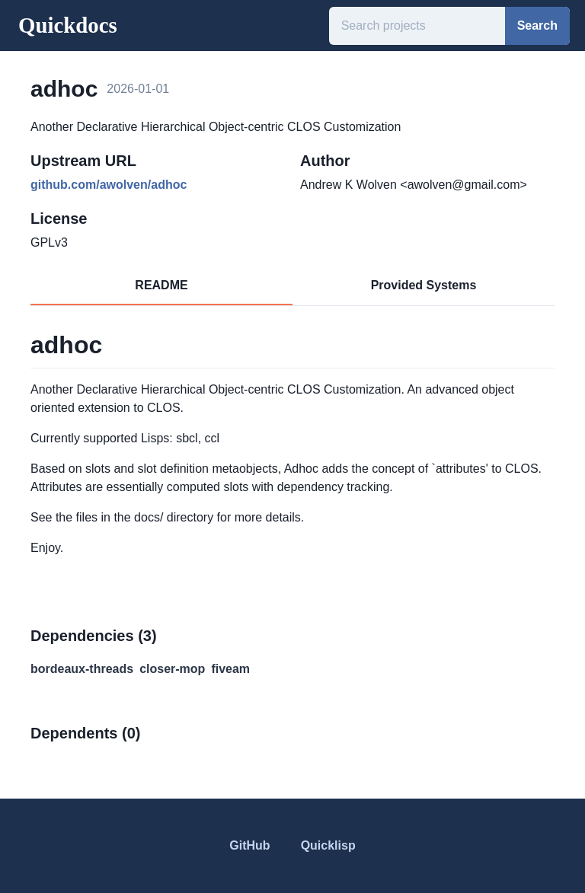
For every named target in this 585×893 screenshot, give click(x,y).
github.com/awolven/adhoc (108, 184)
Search (537, 25)
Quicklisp (328, 845)
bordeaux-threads (81, 668)
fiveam (230, 668)
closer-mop (172, 668)
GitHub (249, 845)
